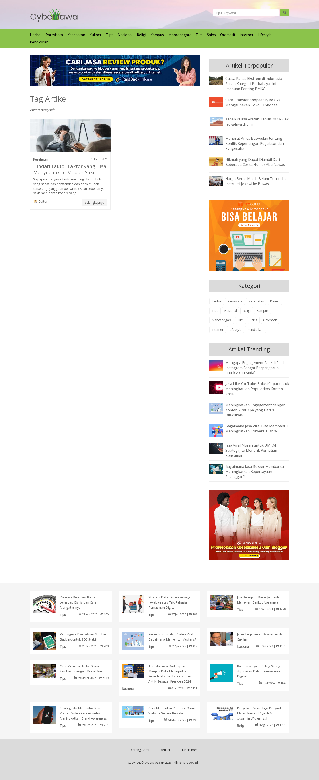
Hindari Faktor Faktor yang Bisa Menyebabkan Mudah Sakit (69, 169)
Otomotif (227, 34)
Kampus (157, 34)
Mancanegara (179, 34)
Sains (211, 34)
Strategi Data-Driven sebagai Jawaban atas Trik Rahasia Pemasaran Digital (169, 602)
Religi (141, 34)
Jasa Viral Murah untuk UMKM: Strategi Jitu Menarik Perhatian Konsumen (251, 450)
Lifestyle (265, 34)
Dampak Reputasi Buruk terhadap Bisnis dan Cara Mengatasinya (78, 602)
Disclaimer (189, 750)
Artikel (165, 750)
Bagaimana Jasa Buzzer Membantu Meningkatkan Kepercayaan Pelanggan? (254, 471)
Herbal (35, 34)
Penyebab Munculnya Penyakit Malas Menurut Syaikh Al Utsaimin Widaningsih (259, 713)
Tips (109, 34)
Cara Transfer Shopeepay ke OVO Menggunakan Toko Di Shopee (253, 102)
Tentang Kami (139, 750)
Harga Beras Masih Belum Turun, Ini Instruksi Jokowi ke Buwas (255, 181)
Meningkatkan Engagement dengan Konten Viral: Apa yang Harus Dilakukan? (255, 410)
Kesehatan (76, 34)
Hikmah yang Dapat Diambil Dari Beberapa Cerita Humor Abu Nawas (255, 162)
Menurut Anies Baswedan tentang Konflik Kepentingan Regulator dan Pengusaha (254, 143)
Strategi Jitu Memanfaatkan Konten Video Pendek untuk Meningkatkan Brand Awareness (83, 713)
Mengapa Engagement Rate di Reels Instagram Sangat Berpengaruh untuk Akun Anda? (255, 367)
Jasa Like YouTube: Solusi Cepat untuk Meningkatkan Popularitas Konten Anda (257, 388)
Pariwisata (54, 34)
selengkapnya (94, 202)
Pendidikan (39, 42)
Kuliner (95, 34)
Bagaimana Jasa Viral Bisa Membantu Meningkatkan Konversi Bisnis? (256, 429)
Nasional (125, 34)
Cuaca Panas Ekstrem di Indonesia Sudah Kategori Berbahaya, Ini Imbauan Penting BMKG (253, 83)
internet (246, 34)
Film (199, 34)
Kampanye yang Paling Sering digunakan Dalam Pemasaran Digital (258, 671)
